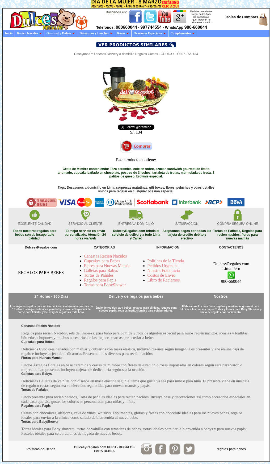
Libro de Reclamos (163, 280)
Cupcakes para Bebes (102, 261)
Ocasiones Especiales (150, 33)
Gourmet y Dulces (61, 33)
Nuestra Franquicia (163, 270)
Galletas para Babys (101, 270)
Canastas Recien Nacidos (105, 256)
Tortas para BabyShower (105, 285)
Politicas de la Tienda (165, 261)
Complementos (183, 33)
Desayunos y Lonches (95, 33)
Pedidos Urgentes (162, 265)
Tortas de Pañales (99, 275)
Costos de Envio (161, 275)
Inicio (8, 33)
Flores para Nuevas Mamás (107, 265)
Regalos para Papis (100, 280)
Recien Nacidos (29, 33)
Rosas (123, 33)
